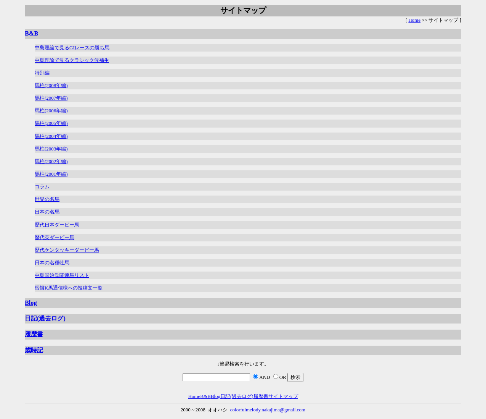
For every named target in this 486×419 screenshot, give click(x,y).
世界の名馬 (47, 199)
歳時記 (34, 350)
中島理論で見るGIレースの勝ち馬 (72, 47)
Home (414, 20)
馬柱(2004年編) (51, 136)
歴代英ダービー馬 (54, 237)
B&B (31, 33)
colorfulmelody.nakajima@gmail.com (267, 410)
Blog (31, 302)
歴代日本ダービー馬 (57, 225)
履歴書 (34, 334)
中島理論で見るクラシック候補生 (72, 60)
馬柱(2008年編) (51, 85)
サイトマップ (283, 396)
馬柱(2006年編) (51, 110)
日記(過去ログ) (45, 318)
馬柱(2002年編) (51, 161)
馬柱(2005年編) (51, 123)
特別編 (42, 73)
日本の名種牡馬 (52, 262)
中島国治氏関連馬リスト (62, 275)
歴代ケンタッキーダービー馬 (67, 250)
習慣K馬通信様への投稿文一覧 (69, 288)
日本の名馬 (47, 212)
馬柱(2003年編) (51, 149)
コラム (42, 186)
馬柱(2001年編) (51, 174)
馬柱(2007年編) (51, 98)
